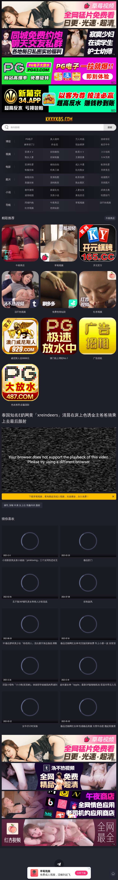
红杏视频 (29, 207)
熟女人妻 (29, 157)
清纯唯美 (54, 182)
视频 (8, 154)
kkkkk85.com (58, 119)
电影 (8, 166)
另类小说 (54, 195)
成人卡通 (79, 164)
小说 (8, 192)
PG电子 (29, 139)
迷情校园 (29, 195)
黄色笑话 (79, 195)
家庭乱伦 (54, 189)
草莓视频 (79, 202)
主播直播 (79, 157)
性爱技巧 (105, 195)
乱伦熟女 (79, 169)
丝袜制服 (54, 157)
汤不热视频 (105, 202)
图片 (8, 179)
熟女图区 (79, 182)
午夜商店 (54, 202)
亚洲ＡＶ (29, 151)
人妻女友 (79, 189)
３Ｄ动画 (105, 151)
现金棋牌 (79, 144)
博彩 (8, 141)
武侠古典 (105, 189)
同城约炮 (29, 202)
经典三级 (54, 169)
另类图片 (105, 182)
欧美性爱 (105, 164)
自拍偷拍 (54, 151)
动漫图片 (105, 177)
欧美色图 (79, 177)
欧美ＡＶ (79, 151)
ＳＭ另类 (105, 157)
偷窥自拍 (29, 177)
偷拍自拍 (54, 164)
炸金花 (54, 144)
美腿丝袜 (29, 182)
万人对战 (79, 139)
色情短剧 (54, 207)
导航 (8, 205)
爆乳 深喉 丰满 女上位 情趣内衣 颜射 (22, 505)
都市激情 (29, 189)
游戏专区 (105, 139)
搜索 (110, 127)
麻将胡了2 (29, 144)
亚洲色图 (54, 177)
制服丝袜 (29, 169)
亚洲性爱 (29, 164)
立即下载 (81, 872)
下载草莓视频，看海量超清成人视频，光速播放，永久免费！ (72, 496)
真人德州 (54, 139)
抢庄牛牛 (105, 144)
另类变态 (105, 169)
